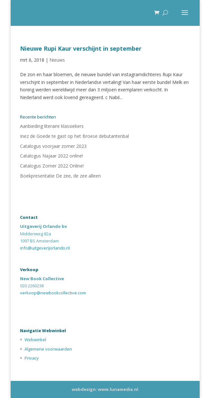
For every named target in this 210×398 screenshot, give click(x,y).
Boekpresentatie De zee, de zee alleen (60, 176)
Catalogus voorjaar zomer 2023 (53, 146)
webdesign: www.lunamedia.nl (105, 389)
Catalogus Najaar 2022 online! (51, 156)
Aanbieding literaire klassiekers (52, 126)
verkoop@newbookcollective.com (53, 293)
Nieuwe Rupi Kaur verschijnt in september (81, 48)
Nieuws (57, 60)
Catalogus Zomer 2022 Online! (52, 166)
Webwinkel (35, 339)
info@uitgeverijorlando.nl (45, 248)
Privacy (32, 358)
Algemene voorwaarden (48, 349)
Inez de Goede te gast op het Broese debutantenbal (74, 136)
